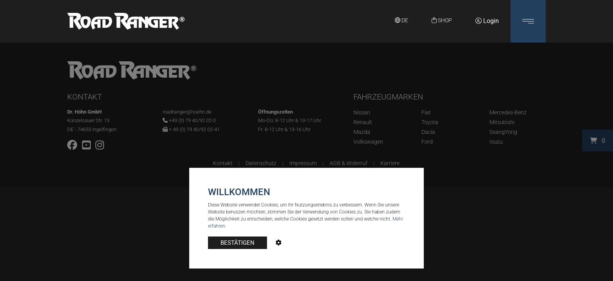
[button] (528, 21)
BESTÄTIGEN (237, 242)
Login (487, 21)
